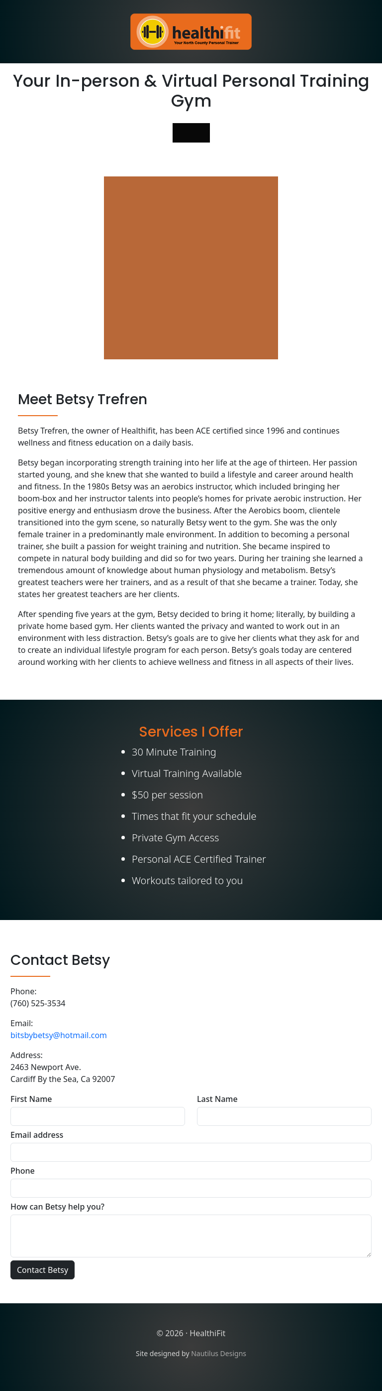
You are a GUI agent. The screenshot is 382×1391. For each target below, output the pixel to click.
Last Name (217, 1098)
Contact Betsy (42, 1269)
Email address (36, 1134)
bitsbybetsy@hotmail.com (58, 1035)
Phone (22, 1170)
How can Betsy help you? (57, 1206)
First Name (31, 1098)
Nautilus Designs (218, 1353)
